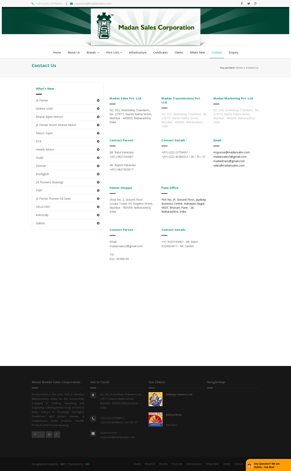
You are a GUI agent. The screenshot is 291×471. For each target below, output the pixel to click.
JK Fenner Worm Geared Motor (56, 125)
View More (172, 425)
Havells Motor (45, 149)
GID (87, 464)
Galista (40, 223)
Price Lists (114, 52)
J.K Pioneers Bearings (49, 182)
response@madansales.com (117, 437)
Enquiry (233, 52)
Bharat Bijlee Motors (49, 117)
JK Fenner (42, 100)
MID (62, 464)
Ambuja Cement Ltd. (179, 394)
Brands (93, 52)
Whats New (197, 52)
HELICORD (43, 207)
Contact (217, 52)
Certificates (160, 52)
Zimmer (41, 166)
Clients (179, 52)
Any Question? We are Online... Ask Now (267, 465)
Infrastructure (137, 52)
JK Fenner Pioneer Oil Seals (53, 198)
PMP (39, 190)
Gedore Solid (44, 108)
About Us (74, 52)
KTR (38, 141)
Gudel (39, 158)
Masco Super (44, 133)
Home (57, 52)
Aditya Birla (173, 414)
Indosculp (42, 215)
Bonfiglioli (42, 174)
